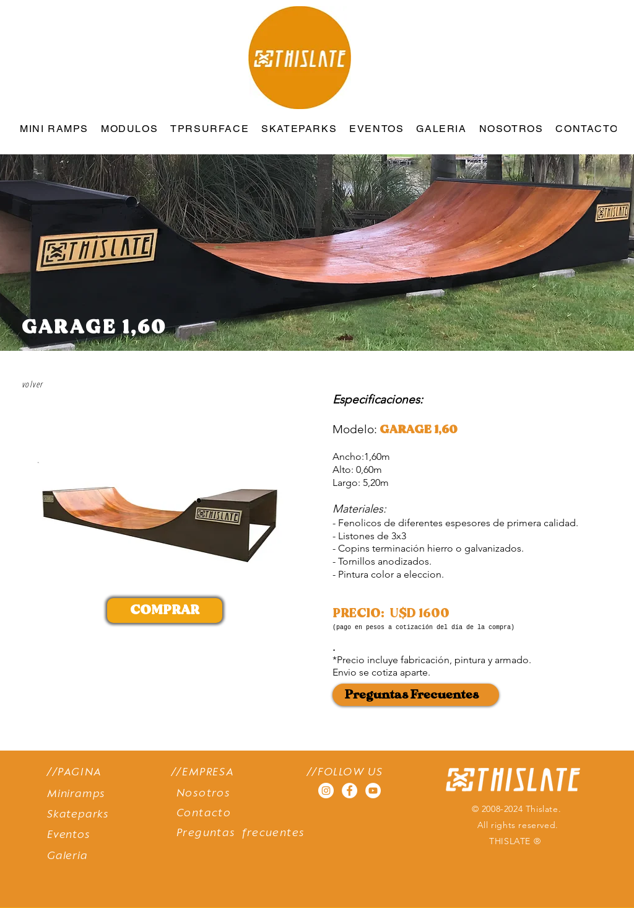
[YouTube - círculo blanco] (373, 790)
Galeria (67, 856)
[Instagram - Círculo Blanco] (326, 790)
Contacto (203, 813)
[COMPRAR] (164, 610)
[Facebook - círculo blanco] (349, 790)
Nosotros (203, 794)
